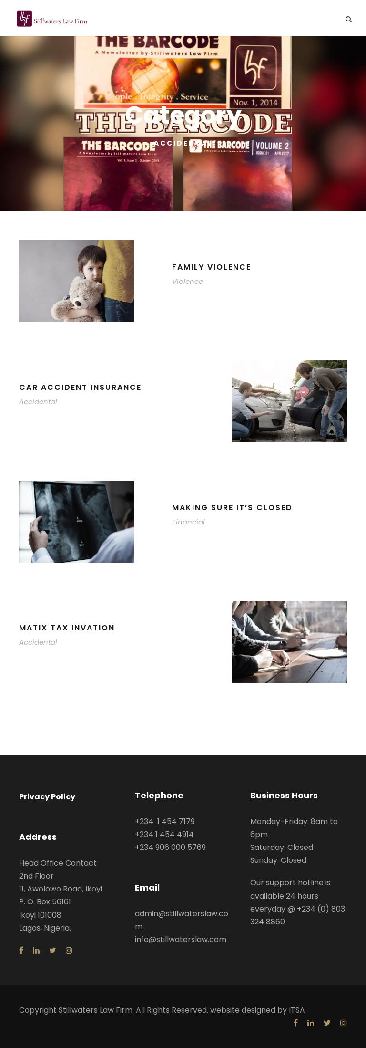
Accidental (38, 402)
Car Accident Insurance (80, 387)
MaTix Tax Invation (67, 627)
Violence (187, 281)
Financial (188, 522)
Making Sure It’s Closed (232, 507)
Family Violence (211, 267)
